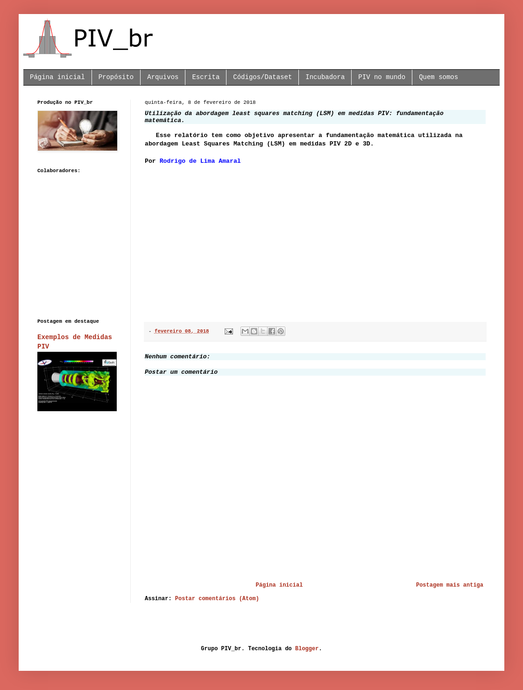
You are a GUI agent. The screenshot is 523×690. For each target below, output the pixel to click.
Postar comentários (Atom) (217, 599)
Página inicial (57, 77)
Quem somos (438, 77)
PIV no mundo (381, 77)
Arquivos (162, 77)
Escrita (205, 77)
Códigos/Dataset (262, 77)
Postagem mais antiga (449, 585)
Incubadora (325, 77)
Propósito (116, 77)
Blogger (306, 649)
